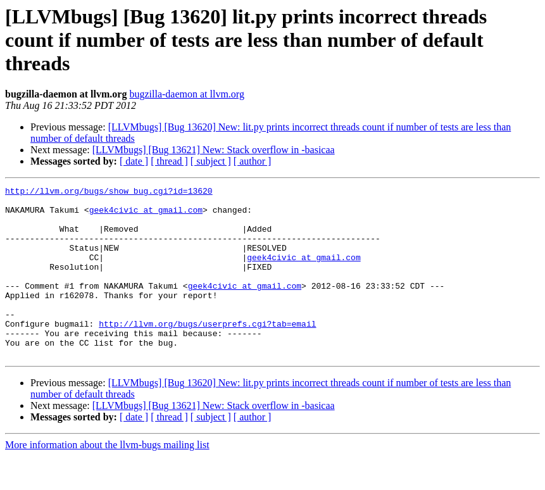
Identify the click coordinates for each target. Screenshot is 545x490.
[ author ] (253, 161)
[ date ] (134, 161)
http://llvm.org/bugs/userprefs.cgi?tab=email (207, 352)
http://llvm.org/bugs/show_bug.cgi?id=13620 (109, 192)
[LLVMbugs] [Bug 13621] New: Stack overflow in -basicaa (213, 149)
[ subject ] (211, 161)
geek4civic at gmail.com (146, 215)
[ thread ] (169, 161)
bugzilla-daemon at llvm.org (186, 94)
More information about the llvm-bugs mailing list (107, 479)
